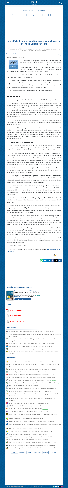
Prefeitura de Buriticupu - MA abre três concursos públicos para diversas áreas (32, 445)
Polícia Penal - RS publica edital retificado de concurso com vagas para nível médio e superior (33, 415)
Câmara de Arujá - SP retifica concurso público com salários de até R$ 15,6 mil (32, 374)
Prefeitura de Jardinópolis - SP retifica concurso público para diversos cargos (31, 372)
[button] (8, 2)
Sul (29, 15)
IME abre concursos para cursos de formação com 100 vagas (26, 349)
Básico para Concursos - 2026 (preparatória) (27, 291)
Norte (45, 15)
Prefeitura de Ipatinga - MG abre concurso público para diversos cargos (30, 391)
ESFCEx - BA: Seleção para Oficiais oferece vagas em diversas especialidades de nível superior (33, 352)
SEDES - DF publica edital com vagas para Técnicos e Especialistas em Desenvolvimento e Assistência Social (35, 425)
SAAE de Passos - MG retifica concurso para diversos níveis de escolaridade (31, 406)
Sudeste (22, 15)
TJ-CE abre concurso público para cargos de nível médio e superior (28, 440)
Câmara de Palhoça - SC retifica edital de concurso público (26, 419)
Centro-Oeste (37, 15)
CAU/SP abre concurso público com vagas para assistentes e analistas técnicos (32, 377)
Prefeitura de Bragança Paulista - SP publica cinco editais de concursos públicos (32, 362)
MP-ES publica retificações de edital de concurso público (28, 409)
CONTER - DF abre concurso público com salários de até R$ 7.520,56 (29, 429)
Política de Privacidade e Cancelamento (14, 486)
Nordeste (53, 15)
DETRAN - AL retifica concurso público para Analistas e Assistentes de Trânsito (32, 437)
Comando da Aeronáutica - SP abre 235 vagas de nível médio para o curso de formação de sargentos (34, 340)
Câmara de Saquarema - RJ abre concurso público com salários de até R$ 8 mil (35, 383)
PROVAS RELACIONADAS (17, 321)
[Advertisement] (22, 27)
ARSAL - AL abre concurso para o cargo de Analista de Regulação (28, 434)
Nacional (14, 15)
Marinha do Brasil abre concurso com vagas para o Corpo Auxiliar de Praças (31, 331)
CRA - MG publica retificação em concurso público (23, 386)
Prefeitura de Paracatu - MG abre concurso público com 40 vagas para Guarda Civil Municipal (33, 395)
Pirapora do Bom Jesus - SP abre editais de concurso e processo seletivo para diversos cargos (34, 365)
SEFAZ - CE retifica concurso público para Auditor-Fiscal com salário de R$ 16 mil (32, 442)
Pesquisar (41, 10)
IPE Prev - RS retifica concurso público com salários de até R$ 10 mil (28, 411)
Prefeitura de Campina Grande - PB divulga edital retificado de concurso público (32, 448)
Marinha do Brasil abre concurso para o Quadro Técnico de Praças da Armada (32, 343)
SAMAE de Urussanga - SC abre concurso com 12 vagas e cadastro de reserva (31, 421)
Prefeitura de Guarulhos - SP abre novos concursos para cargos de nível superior (32, 369)
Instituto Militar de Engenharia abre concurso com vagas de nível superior (30, 346)
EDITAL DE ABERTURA (16, 310)
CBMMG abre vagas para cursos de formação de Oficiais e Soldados (29, 403)
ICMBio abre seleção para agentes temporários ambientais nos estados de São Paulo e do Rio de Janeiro (35, 335)
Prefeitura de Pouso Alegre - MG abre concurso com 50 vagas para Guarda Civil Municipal (32, 399)
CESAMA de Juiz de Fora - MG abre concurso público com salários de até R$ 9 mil (32, 388)
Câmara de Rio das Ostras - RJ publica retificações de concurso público (32, 380)
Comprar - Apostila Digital (23, 299)
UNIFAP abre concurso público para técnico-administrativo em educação (30, 431)
